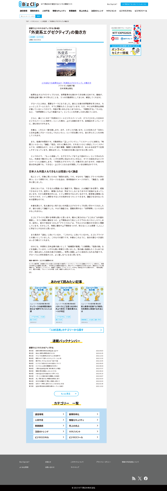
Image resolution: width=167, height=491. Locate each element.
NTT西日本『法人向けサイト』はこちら (134, 4)
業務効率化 (74, 414)
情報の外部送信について (130, 462)
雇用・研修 (98, 320)
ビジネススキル (42, 437)
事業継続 (39, 425)
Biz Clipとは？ (112, 4)
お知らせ (48, 462)
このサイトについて (77, 462)
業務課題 (83, 320)
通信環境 (39, 414)
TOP (27, 21)
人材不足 (39, 419)
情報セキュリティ (76, 419)
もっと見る (65, 393)
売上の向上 (74, 425)
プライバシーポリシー (103, 462)
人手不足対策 (34, 317)
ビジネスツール (76, 437)
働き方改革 (33, 320)
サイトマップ (75, 467)
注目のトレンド (42, 431)
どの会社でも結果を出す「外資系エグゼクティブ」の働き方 (66, 82)
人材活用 (44, 21)
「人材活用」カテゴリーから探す (66, 329)
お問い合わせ (49, 467)
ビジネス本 (40, 37)
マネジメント (35, 21)
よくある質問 (23, 467)
